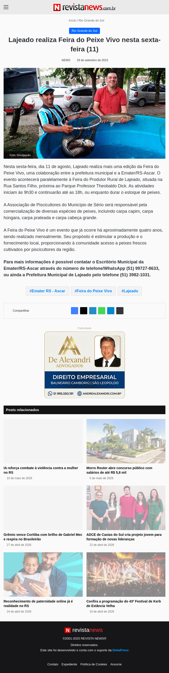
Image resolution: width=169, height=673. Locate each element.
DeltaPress (120, 650)
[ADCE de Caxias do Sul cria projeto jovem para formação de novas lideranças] (126, 508)
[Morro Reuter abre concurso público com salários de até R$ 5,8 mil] (126, 441)
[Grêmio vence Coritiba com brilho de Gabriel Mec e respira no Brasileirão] (43, 508)
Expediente (69, 664)
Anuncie (116, 664)
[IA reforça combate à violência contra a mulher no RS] (43, 441)
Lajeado (131, 291)
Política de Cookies (93, 664)
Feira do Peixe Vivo (94, 291)
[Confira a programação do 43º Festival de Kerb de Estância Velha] (126, 574)
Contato (52, 664)
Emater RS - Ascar (48, 291)
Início (70, 20)
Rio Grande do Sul (91, 20)
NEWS (66, 60)
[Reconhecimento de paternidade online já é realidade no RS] (43, 574)
